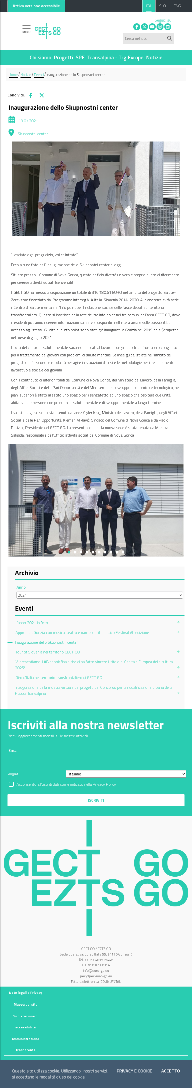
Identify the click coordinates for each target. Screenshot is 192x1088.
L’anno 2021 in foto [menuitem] (32, 623)
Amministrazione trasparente (25, 1044)
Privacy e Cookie (134, 1071)
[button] (69, 552)
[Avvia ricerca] (169, 38)
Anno (21, 587)
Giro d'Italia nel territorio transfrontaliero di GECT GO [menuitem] (59, 677)
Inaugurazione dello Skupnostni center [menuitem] (46, 642)
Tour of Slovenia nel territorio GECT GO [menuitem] (48, 652)
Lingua (13, 773)
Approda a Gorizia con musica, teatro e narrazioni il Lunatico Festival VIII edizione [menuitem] (82, 632)
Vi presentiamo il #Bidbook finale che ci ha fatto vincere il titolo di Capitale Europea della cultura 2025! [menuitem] (94, 665)
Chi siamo (40, 57)
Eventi (39, 74)
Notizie (154, 57)
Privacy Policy (104, 784)
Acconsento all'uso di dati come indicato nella (66, 784)
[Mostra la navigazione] (26, 29)
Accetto (170, 1071)
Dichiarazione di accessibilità (25, 1021)
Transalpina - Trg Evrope (115, 57)
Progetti (63, 57)
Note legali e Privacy (25, 992)
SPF (80, 57)
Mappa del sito (26, 1004)
